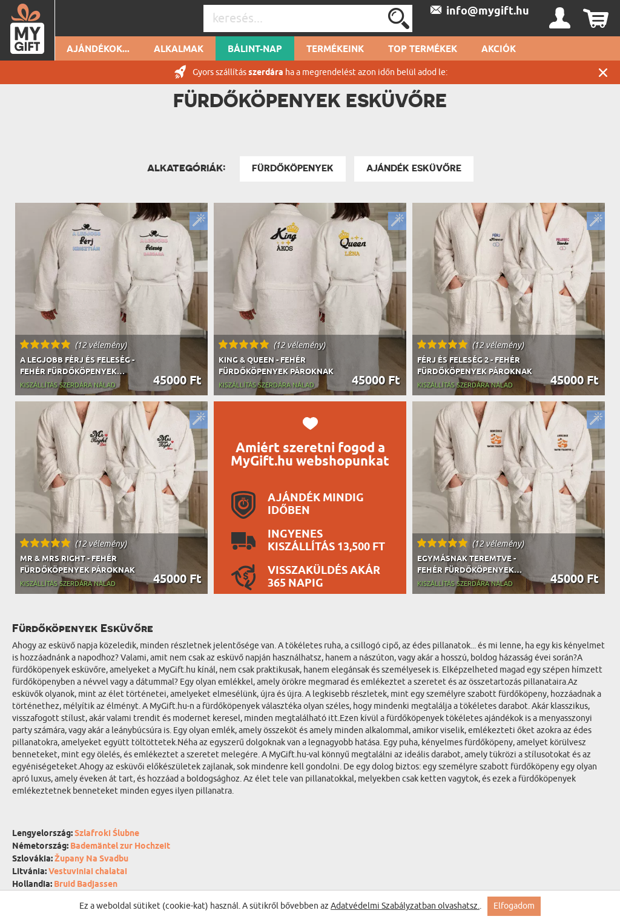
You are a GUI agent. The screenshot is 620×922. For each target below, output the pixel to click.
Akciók (498, 50)
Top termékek (422, 50)
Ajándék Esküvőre (413, 168)
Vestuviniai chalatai (87, 872)
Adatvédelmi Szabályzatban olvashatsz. (405, 906)
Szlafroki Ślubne (106, 834)
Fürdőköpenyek (293, 168)
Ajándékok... (98, 50)
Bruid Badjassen (85, 885)
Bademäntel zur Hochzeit (120, 846)
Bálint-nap (255, 50)
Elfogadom (514, 906)
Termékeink (335, 50)
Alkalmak (178, 50)
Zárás (603, 72)
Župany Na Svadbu (91, 859)
